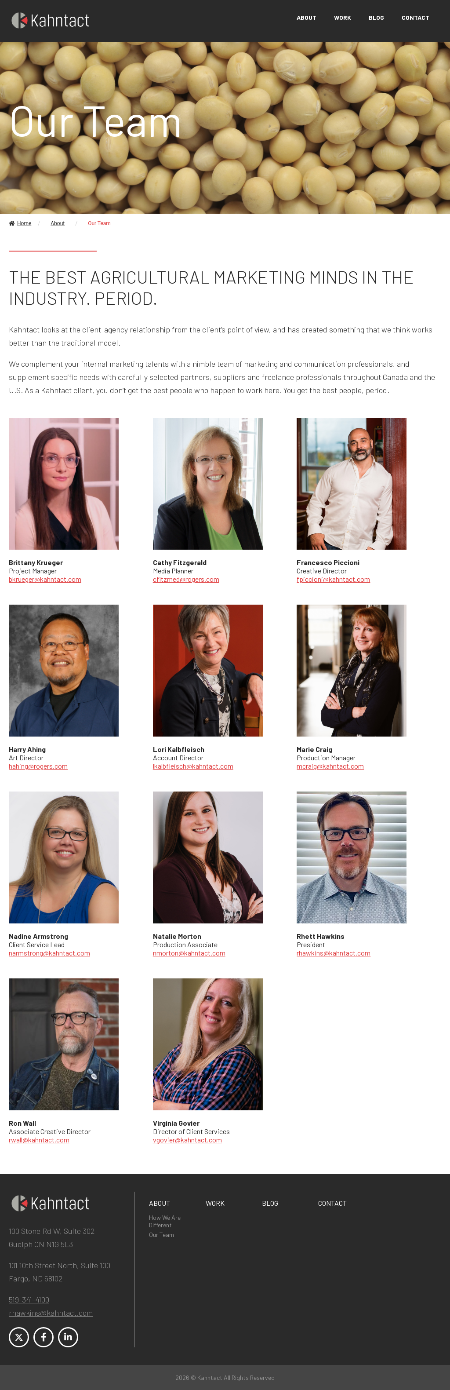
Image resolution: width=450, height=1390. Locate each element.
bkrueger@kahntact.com (45, 579)
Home (20, 223)
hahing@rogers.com (38, 766)
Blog (376, 17)
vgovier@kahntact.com (187, 1139)
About (306, 17)
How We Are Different (165, 1221)
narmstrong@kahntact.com (49, 953)
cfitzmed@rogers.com (186, 579)
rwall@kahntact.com (39, 1139)
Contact (415, 17)
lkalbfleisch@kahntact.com (193, 766)
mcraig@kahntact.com (330, 766)
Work (342, 17)
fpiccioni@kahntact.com (333, 579)
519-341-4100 (29, 1299)
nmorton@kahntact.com (189, 953)
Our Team (161, 1234)
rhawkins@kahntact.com (333, 953)
